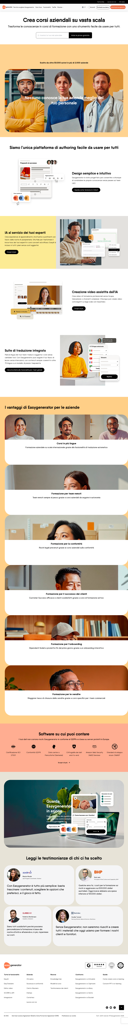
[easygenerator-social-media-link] (107, 1008)
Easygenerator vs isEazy (84, 988)
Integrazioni (8, 998)
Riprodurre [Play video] (54, 827)
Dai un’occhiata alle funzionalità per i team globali (27, 370)
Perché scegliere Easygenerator (23, 7)
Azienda (30, 975)
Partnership (100, 2)
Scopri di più (12, 252)
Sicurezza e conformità (35, 984)
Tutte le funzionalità (11, 975)
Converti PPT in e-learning (112, 984)
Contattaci (30, 998)
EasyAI (6, 979)
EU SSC (6, 1016)
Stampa (29, 993)
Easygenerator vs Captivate (85, 984)
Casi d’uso (38, 7)
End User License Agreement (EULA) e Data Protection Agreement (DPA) (35, 1016)
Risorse (53, 975)
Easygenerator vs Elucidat (85, 998)
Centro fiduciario (32, 988)
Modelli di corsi (55, 984)
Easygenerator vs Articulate (85, 979)
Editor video (8, 988)
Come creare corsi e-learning (113, 979)
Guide (105, 975)
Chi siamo (122, 2)
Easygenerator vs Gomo (84, 993)
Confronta (79, 975)
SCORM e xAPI (9, 993)
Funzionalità (47, 7)
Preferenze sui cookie (69, 1016)
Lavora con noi (32, 1002)
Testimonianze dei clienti (59, 988)
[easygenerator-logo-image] (7, 7)
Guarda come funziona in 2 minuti (88, 190)
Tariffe (54, 7)
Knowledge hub (56, 979)
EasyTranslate (9, 984)
